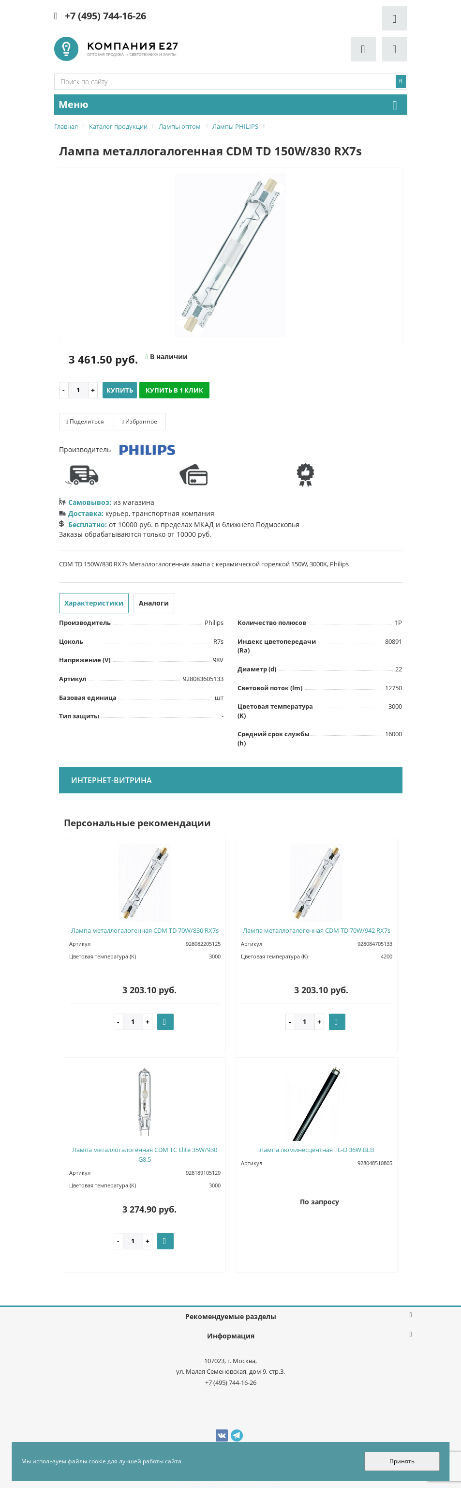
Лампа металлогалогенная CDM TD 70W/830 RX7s (145, 930)
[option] (230, 254)
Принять (402, 1461)
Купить (119, 390)
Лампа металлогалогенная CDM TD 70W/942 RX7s (316, 930)
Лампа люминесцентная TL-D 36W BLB (316, 1149)
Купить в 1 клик (174, 390)
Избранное (139, 421)
